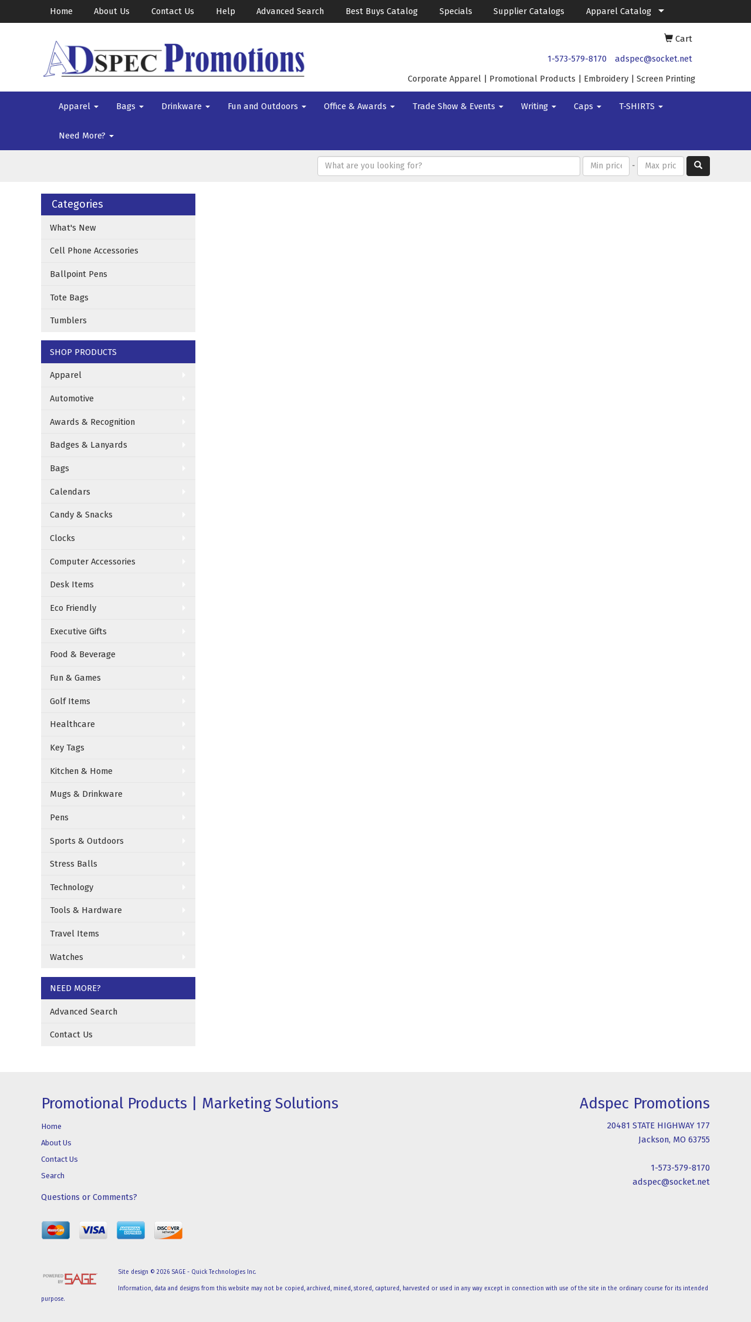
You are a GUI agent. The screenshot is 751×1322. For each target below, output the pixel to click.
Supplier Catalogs (528, 11)
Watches (66, 957)
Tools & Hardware (86, 910)
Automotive (72, 398)
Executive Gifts (78, 631)
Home (61, 11)
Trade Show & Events (457, 106)
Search (53, 1175)
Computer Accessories (93, 561)
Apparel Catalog (618, 11)
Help (225, 11)
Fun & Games (75, 677)
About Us (112, 11)
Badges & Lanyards (88, 444)
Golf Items (70, 701)
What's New (73, 227)
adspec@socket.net (653, 58)
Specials (455, 11)
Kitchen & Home (81, 771)
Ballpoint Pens (78, 274)
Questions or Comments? (89, 1197)
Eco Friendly (73, 608)
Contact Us (172, 11)
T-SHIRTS (641, 106)
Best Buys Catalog (382, 11)
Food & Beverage (83, 654)
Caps (587, 106)
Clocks (62, 538)
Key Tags (67, 747)
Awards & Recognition (92, 422)
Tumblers (68, 320)
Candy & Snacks (81, 514)
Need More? (86, 135)
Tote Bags (69, 297)
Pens (59, 817)
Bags (130, 106)
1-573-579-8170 (577, 58)
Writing (538, 106)
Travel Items (74, 933)
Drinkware (185, 106)
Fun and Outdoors (267, 106)
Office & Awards (359, 106)
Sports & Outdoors (87, 841)
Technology (71, 887)
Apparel (79, 106)
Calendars (70, 491)
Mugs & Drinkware (86, 794)
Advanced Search (290, 11)
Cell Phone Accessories (94, 250)
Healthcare (72, 724)
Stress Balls (73, 863)
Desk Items (72, 584)
